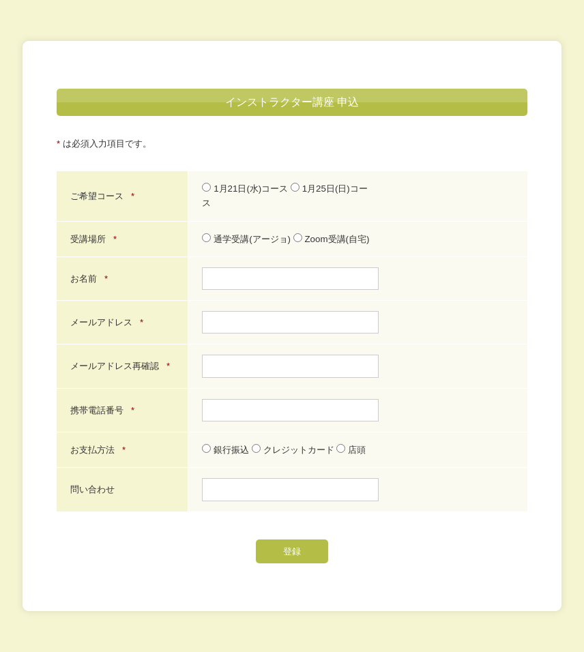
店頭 (351, 450)
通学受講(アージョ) (247, 239)
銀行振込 (226, 450)
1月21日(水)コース (246, 188)
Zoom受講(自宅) (331, 239)
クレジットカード (294, 450)
